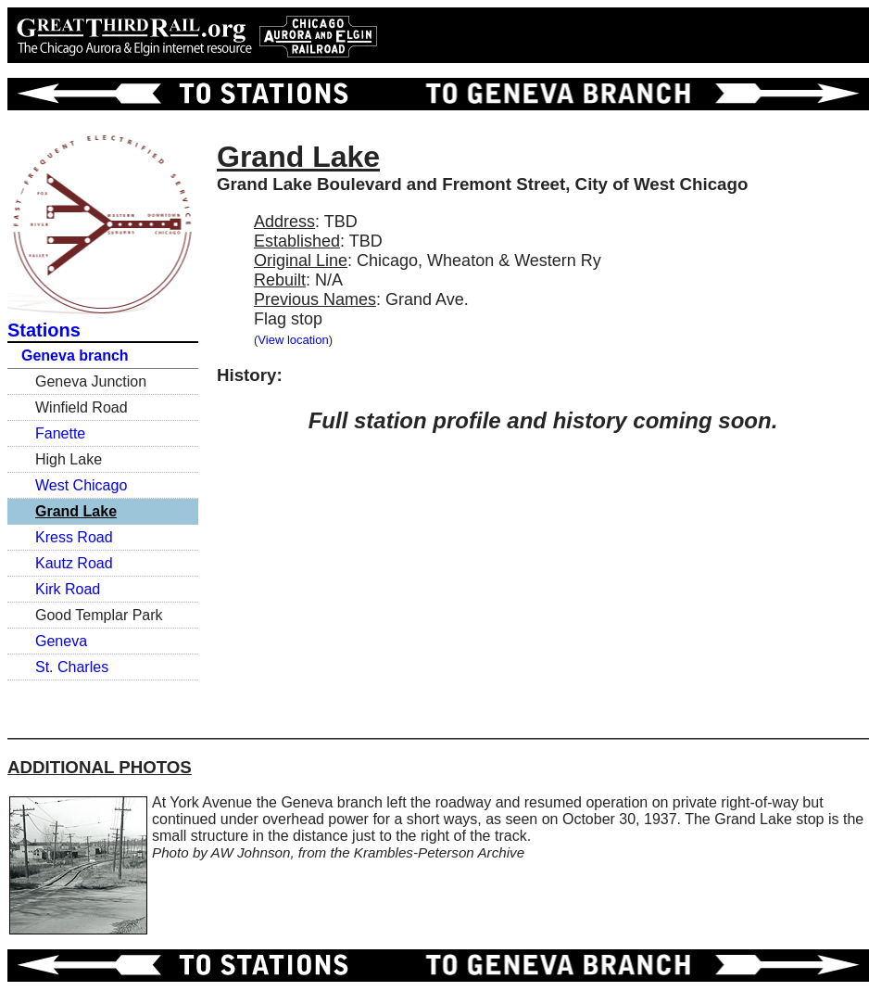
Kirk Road (67, 589)
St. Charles (71, 667)
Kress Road (74, 537)
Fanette (60, 433)
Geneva (61, 641)
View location (293, 340)
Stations (44, 330)
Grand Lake (76, 511)
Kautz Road (74, 563)
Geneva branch (75, 355)
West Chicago (81, 485)
